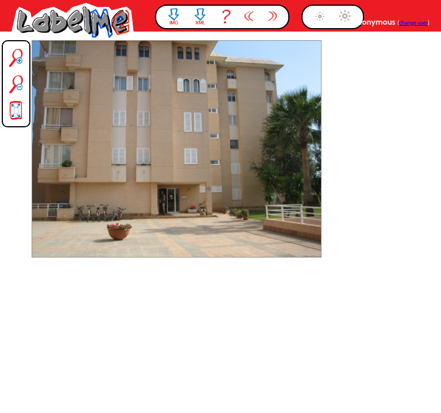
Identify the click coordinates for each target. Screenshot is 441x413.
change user (413, 22)
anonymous (375, 22)
